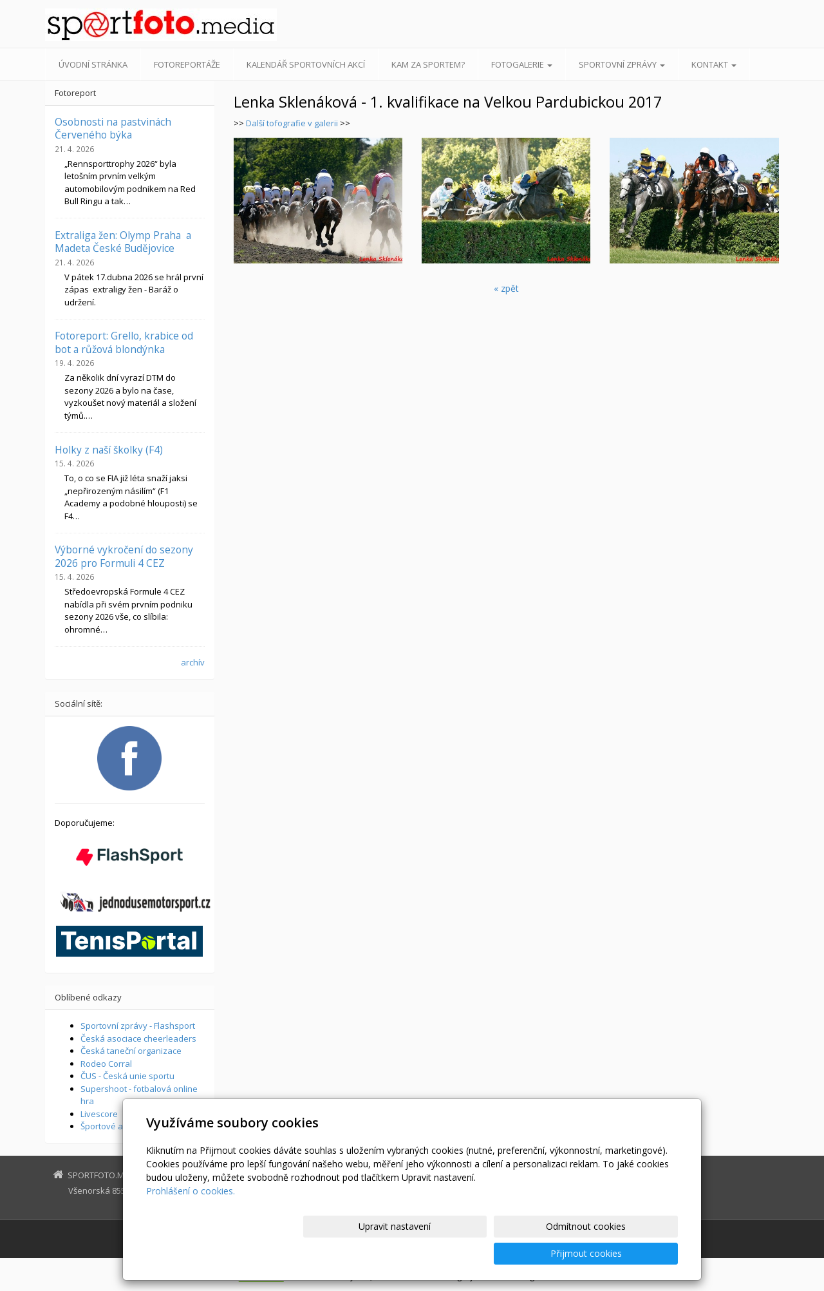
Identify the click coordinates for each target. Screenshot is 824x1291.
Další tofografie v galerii (292, 123)
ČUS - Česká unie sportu (127, 1076)
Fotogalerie (521, 64)
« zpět (506, 288)
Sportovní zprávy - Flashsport (137, 1025)
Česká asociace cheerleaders (138, 1038)
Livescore (99, 1114)
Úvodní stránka (93, 64)
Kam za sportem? (428, 64)
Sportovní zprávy (622, 64)
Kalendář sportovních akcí (306, 64)
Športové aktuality (115, 1126)
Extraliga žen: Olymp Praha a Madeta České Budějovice (123, 241)
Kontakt (713, 64)
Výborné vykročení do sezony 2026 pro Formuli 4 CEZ (124, 555)
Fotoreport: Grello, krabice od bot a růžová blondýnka (124, 342)
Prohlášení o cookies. (190, 1218)
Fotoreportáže (187, 64)
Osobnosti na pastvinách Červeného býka (113, 128)
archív (193, 662)
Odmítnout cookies (523, 1253)
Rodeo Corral (106, 1063)
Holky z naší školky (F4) (109, 450)
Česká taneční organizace (131, 1051)
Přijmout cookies (628, 1253)
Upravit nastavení (418, 1253)
